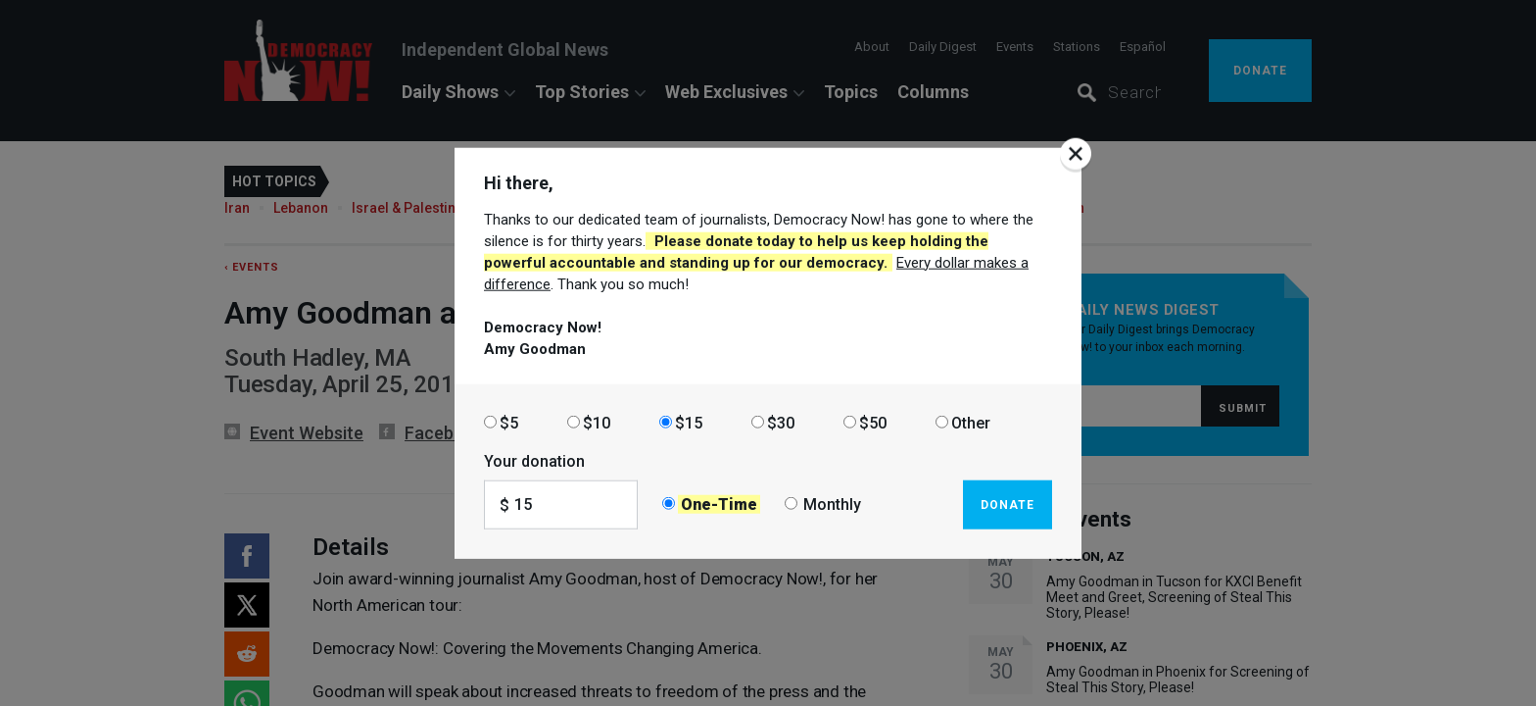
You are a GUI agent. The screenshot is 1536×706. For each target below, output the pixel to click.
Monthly (832, 504)
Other (970, 422)
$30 (780, 422)
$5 (509, 422)
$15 (688, 422)
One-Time (719, 504)
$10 (596, 422)
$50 (873, 422)
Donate (1007, 504)
